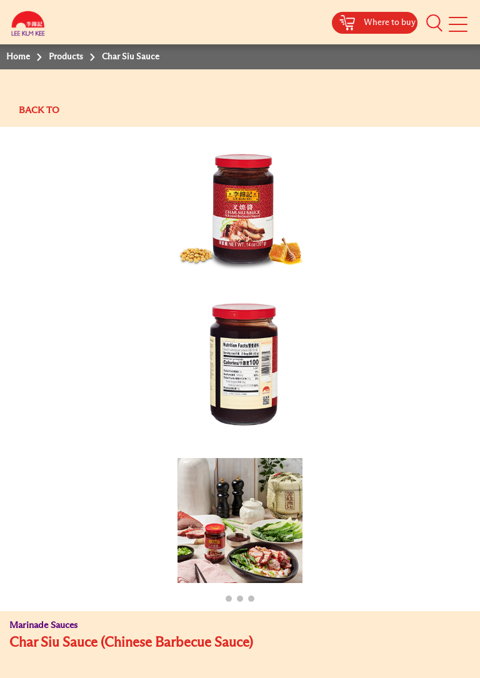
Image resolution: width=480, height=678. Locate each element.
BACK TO (39, 110)
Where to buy (390, 22)
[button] (434, 23)
